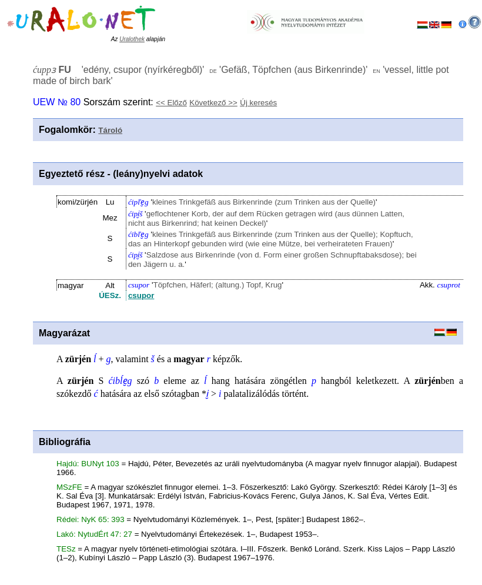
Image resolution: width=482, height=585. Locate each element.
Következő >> (213, 102)
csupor (141, 295)
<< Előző (171, 102)
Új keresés (258, 102)
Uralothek (132, 39)
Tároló (110, 130)
